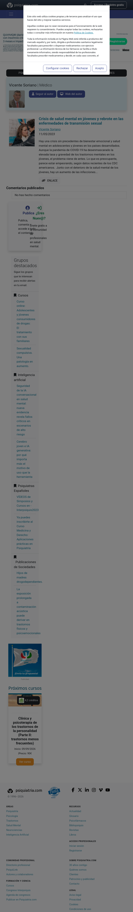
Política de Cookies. (84, 32)
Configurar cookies (57, 68)
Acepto (99, 68)
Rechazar (82, 68)
